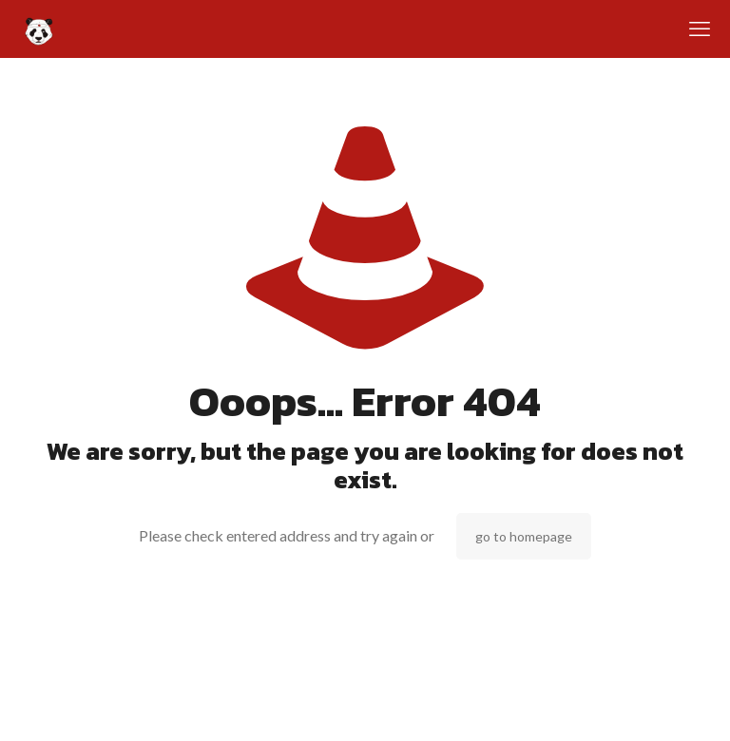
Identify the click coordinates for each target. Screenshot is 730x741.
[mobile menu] (699, 28)
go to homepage (523, 536)
